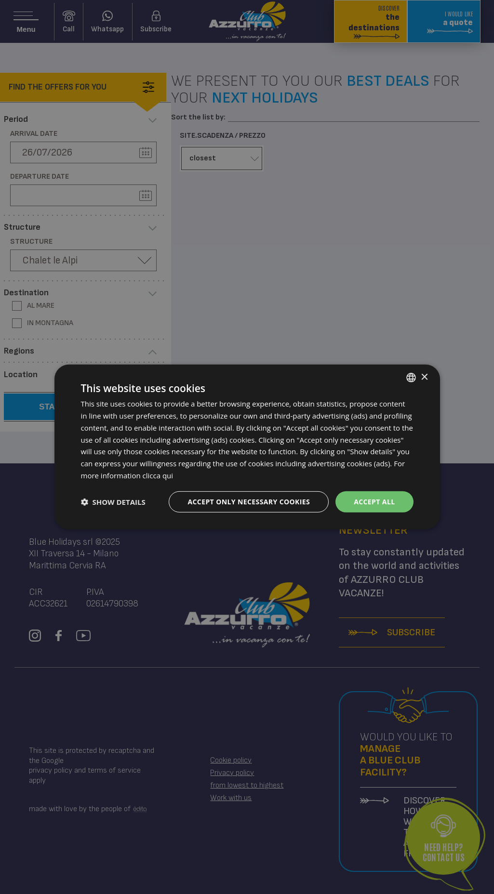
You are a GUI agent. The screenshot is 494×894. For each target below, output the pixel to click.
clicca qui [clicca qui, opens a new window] (158, 475)
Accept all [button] (374, 501)
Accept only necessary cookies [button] (248, 501)
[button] (113, 502)
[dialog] (247, 447)
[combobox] (411, 377)
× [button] (424, 377)
